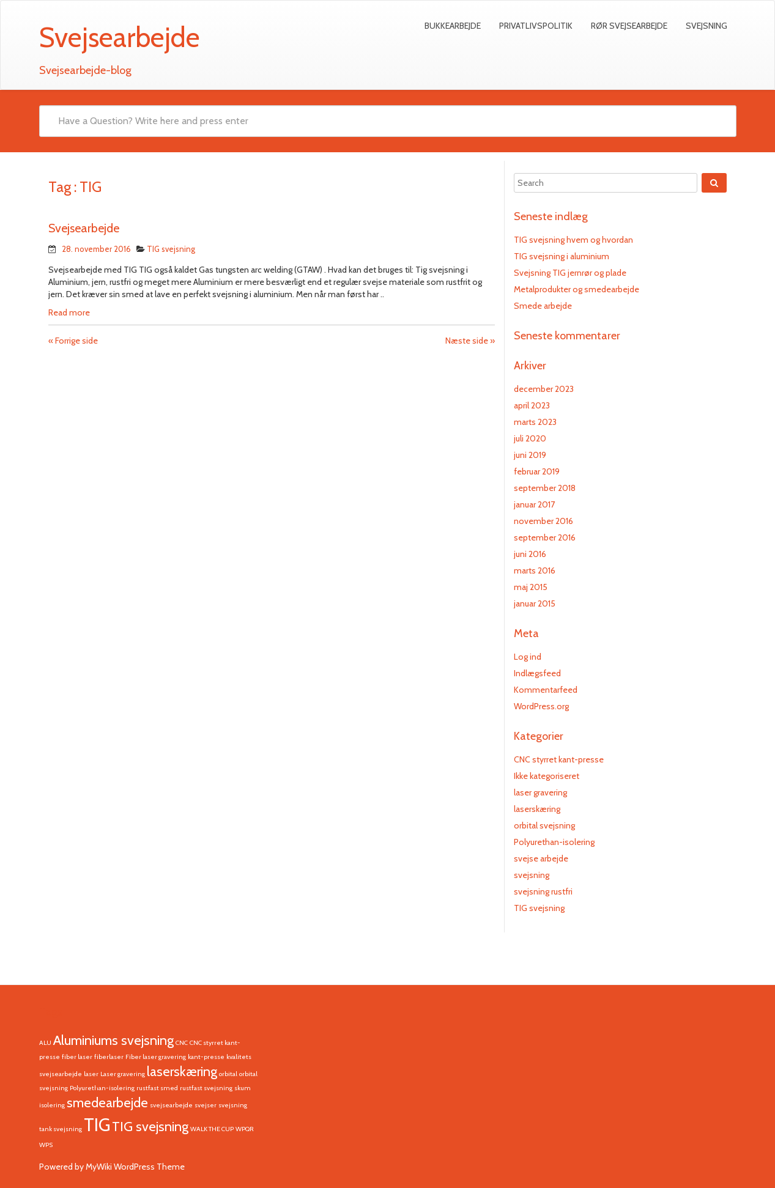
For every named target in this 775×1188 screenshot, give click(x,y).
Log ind (527, 656)
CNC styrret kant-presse (559, 759)
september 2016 (545, 537)
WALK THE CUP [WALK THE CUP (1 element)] (212, 1129)
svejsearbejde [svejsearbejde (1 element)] (171, 1105)
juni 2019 (530, 454)
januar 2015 (534, 603)
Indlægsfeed (537, 673)
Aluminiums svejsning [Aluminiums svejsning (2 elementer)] (113, 1040)
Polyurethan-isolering (554, 841)
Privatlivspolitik (536, 25)
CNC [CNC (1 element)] (182, 1043)
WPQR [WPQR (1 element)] (244, 1129)
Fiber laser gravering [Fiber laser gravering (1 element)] (155, 1057)
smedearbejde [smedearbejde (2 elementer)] (107, 1102)
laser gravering (540, 792)
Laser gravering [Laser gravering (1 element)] (122, 1074)
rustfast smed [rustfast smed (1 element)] (157, 1088)
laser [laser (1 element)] (91, 1074)
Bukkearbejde (453, 25)
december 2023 (544, 388)
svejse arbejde (541, 858)
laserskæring (537, 808)
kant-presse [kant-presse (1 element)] (206, 1057)
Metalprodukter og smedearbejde (576, 289)
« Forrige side (73, 340)
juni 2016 (530, 553)
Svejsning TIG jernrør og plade (570, 272)
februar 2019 (537, 471)
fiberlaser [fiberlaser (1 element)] (109, 1057)
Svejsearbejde (83, 228)
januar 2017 (534, 504)
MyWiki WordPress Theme (135, 1166)
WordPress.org (541, 706)
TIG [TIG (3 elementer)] (97, 1124)
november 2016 (543, 520)
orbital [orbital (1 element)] (228, 1074)
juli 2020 (530, 438)
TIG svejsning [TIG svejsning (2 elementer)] (150, 1126)
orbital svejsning (544, 825)
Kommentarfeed (545, 689)
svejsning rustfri (543, 891)
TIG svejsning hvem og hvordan (573, 239)
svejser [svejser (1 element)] (206, 1105)
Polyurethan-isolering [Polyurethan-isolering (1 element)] (102, 1088)
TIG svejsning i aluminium (561, 256)
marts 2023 (535, 421)
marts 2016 (534, 570)
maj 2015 (530, 586)
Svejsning (706, 25)
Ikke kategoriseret (546, 775)
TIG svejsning (171, 249)
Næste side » (470, 340)
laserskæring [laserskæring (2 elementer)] (182, 1071)
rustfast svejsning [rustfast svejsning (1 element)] (206, 1088)
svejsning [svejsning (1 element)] (232, 1105)
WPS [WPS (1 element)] (46, 1145)
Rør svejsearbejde (629, 25)
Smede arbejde (543, 305)
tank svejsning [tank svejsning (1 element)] (60, 1129)
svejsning (531, 874)
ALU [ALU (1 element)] (45, 1043)
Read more (69, 312)
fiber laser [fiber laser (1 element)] (77, 1057)
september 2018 (545, 487)
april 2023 (532, 405)
